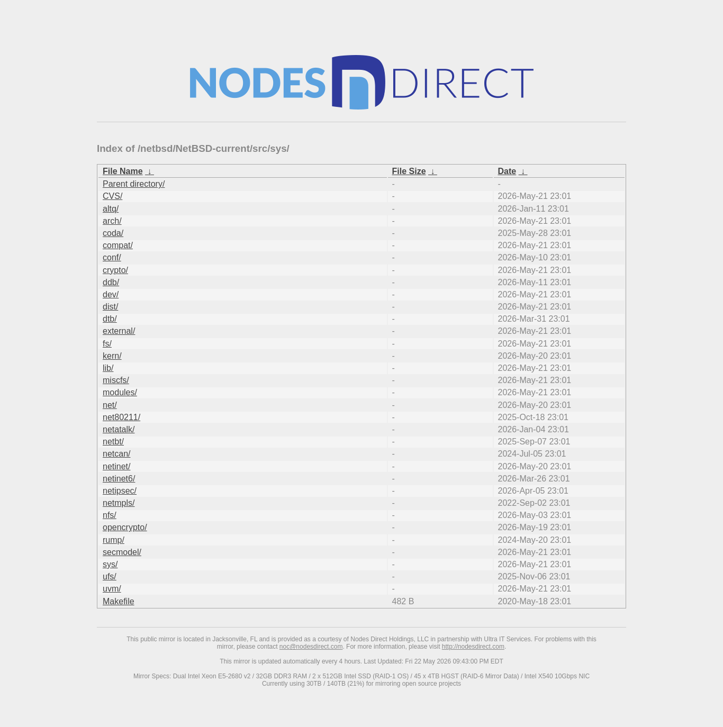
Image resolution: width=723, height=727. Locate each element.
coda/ (113, 233)
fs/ (107, 343)
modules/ (120, 392)
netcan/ (116, 453)
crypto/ (115, 270)
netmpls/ (118, 502)
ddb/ (111, 282)
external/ (119, 330)
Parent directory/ (134, 183)
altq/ (111, 208)
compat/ (118, 245)
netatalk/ (118, 429)
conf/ (112, 257)
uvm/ (112, 588)
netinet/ (116, 466)
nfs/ (109, 515)
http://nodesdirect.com (473, 646)
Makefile (118, 601)
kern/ (112, 355)
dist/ (110, 306)
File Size (409, 171)
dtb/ (110, 318)
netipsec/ (120, 490)
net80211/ (121, 417)
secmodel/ (122, 552)
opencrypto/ (125, 527)
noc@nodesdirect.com (311, 646)
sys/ (110, 564)
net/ (110, 405)
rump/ (113, 539)
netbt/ (113, 441)
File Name (123, 171)
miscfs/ (116, 380)
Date (507, 171)
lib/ (108, 368)
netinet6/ (119, 478)
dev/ (111, 294)
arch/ (112, 220)
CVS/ (112, 196)
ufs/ (109, 576)
